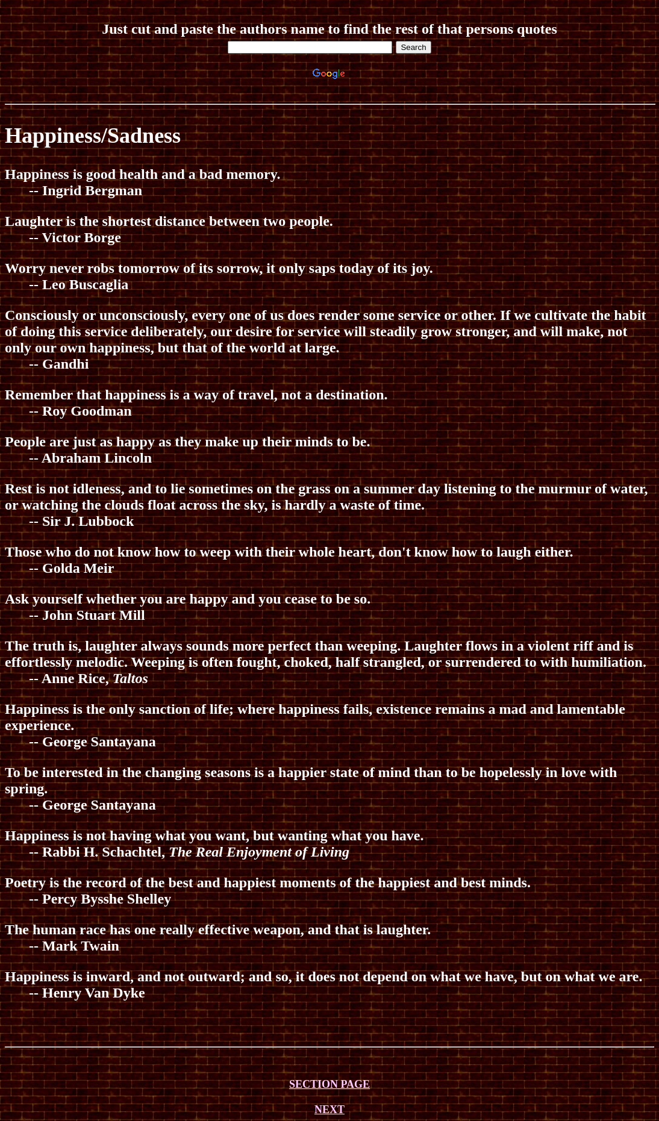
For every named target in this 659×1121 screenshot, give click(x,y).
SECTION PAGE (329, 1084)
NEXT (329, 1110)
